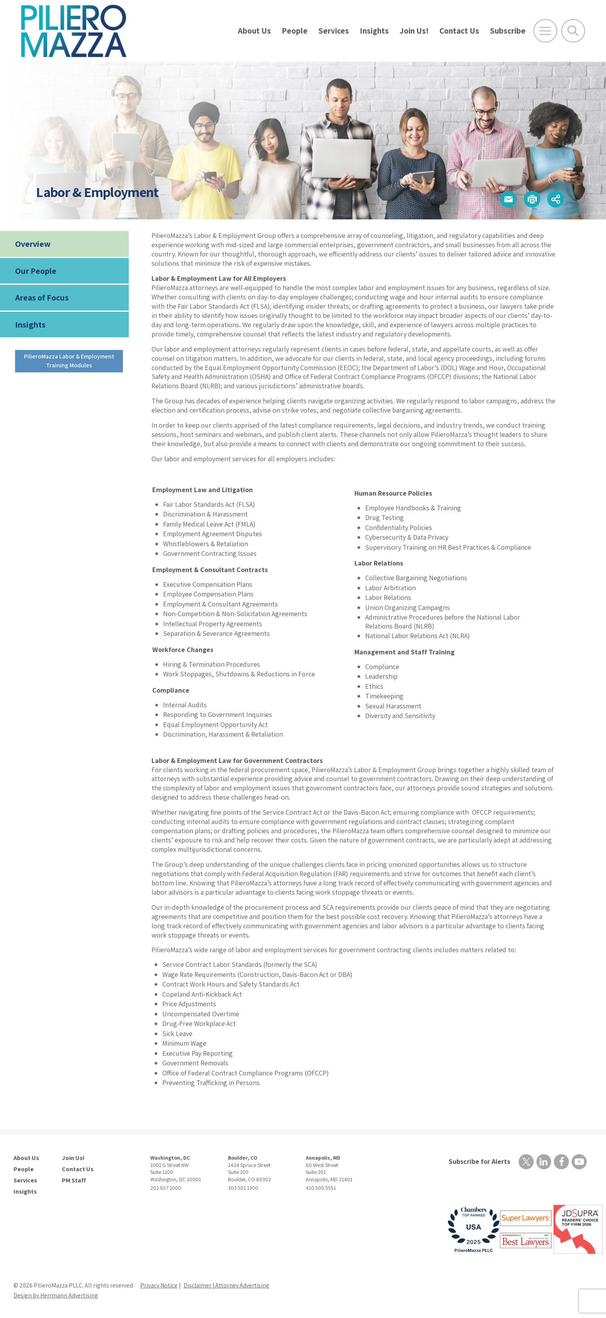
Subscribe (508, 30)
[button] (507, 199)
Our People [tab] (35, 270)
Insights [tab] (30, 324)
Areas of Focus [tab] (42, 297)
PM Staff (74, 1180)
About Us (254, 30)
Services (333, 30)
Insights (374, 30)
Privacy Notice (158, 1285)
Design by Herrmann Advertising (56, 1295)
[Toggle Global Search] (573, 31)
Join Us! (414, 30)
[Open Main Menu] (545, 31)
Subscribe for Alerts (479, 1161)
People (295, 30)
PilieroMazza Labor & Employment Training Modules (69, 360)
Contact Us (459, 30)
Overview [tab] (33, 243)
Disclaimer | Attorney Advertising (227, 1285)
